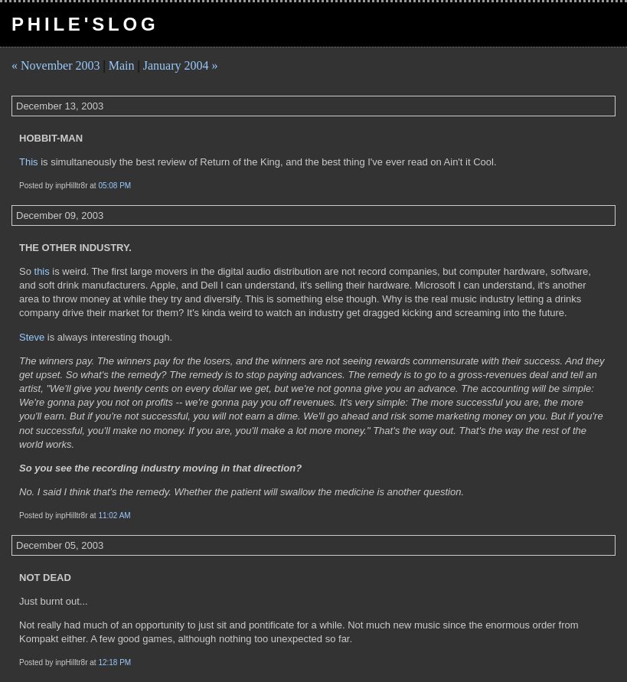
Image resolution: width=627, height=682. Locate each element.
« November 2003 (55, 65)
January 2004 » (180, 65)
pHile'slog (84, 24)
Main (122, 65)
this (42, 271)
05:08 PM (114, 185)
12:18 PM (114, 662)
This (28, 162)
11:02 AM (114, 515)
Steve (31, 337)
